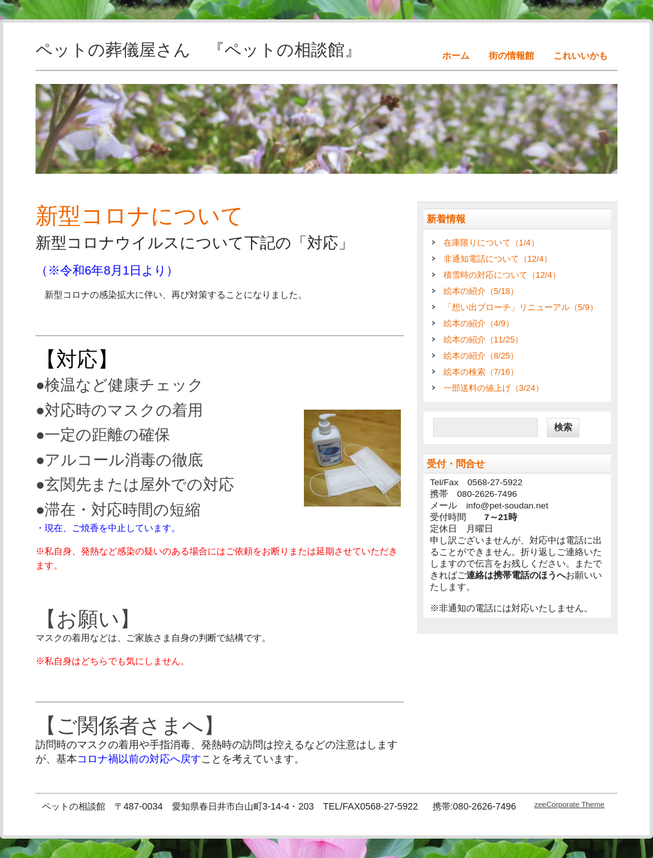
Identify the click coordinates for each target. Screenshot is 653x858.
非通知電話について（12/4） (498, 259)
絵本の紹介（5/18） (481, 291)
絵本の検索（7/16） (481, 372)
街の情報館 (511, 55)
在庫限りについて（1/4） (491, 242)
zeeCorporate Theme (569, 804)
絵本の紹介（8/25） (481, 356)
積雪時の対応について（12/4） (502, 275)
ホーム (455, 55)
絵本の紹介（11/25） (484, 339)
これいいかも (580, 55)
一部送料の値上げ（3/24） (494, 388)
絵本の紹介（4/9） (479, 323)
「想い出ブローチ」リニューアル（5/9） (521, 307)
